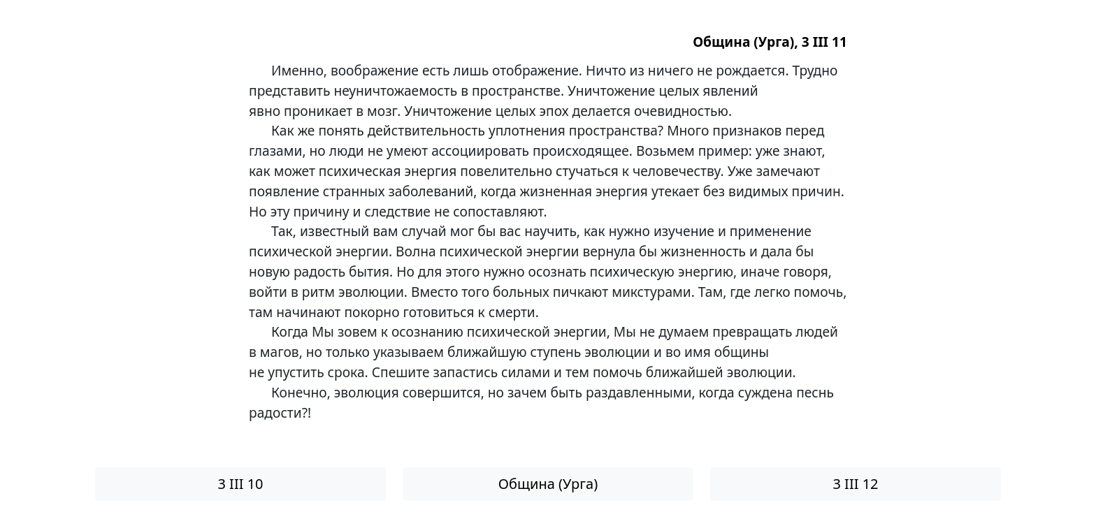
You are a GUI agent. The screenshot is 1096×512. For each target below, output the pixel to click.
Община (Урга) (548, 483)
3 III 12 (855, 483)
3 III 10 (240, 483)
